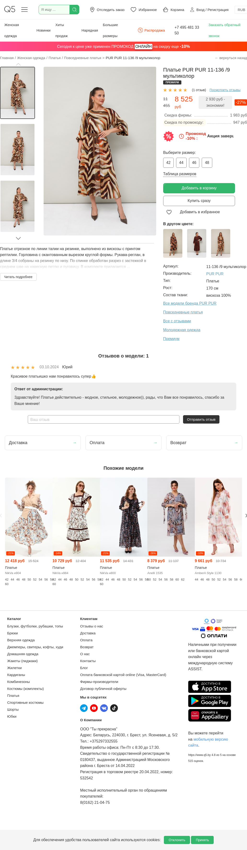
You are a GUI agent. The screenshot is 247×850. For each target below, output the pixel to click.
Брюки (12, 633)
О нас (85, 654)
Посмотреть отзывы (225, 90)
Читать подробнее (18, 277)
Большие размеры (110, 30)
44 (181, 163)
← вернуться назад (231, 58)
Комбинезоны (18, 682)
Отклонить (177, 840)
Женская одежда (11, 30)
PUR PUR (215, 274)
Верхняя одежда (21, 640)
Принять (202, 840)
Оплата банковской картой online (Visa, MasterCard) (123, 675)
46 (194, 163)
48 (207, 163)
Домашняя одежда (22, 654)
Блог (84, 668)
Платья (13, 695)
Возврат (86, 647)
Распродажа (151, 30)
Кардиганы (16, 675)
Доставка (87, 633)
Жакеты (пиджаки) (22, 661)
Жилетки (14, 668)
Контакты (88, 661)
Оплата (86, 640)
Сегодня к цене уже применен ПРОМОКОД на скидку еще (123, 47)
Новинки (43, 30)
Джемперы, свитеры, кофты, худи (35, 647)
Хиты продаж (61, 30)
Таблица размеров (179, 174)
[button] (18, 64)
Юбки (12, 716)
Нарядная (89, 30)
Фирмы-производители (99, 682)
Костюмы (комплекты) (25, 689)
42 (168, 163)
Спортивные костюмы (25, 702)
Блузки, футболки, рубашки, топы (35, 626)
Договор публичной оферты (103, 689)
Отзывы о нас (91, 626)
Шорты (13, 709)
